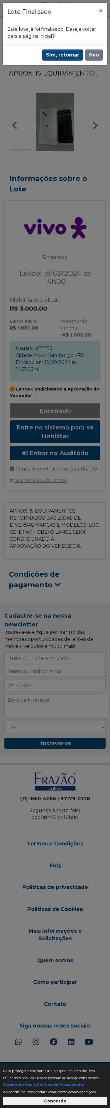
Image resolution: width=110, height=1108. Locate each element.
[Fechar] (100, 11)
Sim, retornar (62, 55)
